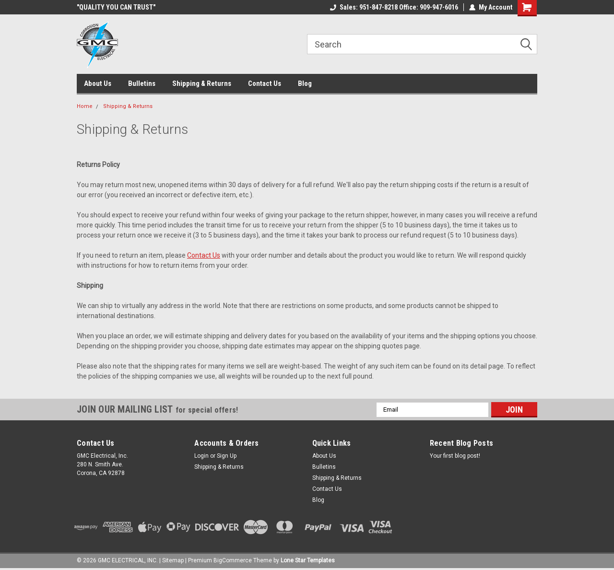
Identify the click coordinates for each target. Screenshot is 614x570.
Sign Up (226, 455)
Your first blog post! (455, 455)
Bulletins (141, 83)
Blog (305, 83)
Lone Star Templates (308, 560)
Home (85, 106)
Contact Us (264, 83)
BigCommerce (232, 560)
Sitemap (173, 560)
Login (201, 455)
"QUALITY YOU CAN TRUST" (116, 7)
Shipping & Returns (201, 83)
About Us (97, 83)
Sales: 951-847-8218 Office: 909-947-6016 (394, 7)
